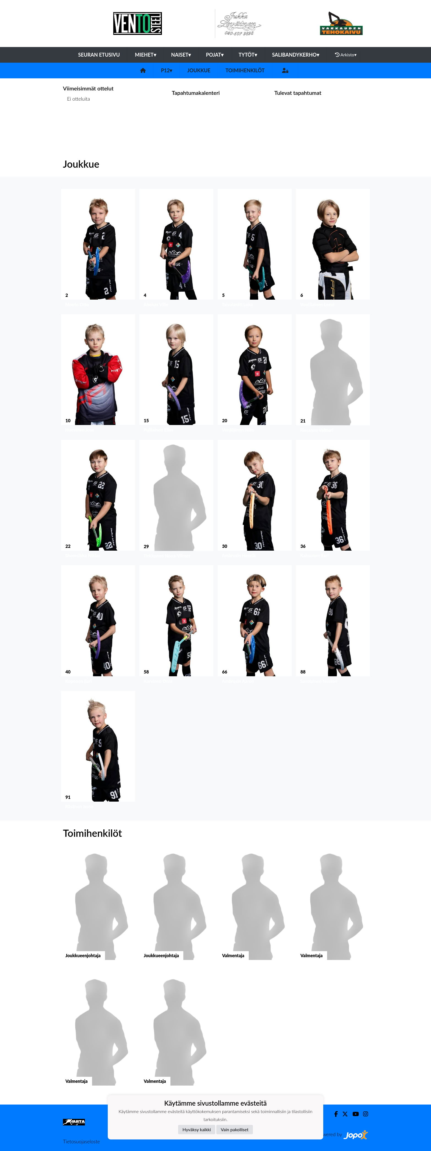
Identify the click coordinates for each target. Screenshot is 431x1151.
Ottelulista (77, 119)
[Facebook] (334, 1114)
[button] (98, 249)
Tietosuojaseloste (81, 1141)
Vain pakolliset (234, 1129)
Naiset (181, 55)
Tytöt (248, 55)
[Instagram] (363, 1114)
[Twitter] (343, 1114)
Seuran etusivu (99, 55)
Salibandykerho (295, 55)
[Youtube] (353, 1114)
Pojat (214, 55)
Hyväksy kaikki (197, 1129)
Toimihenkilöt (244, 70)
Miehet (145, 55)
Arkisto (346, 54)
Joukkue (198, 70)
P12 (166, 70)
